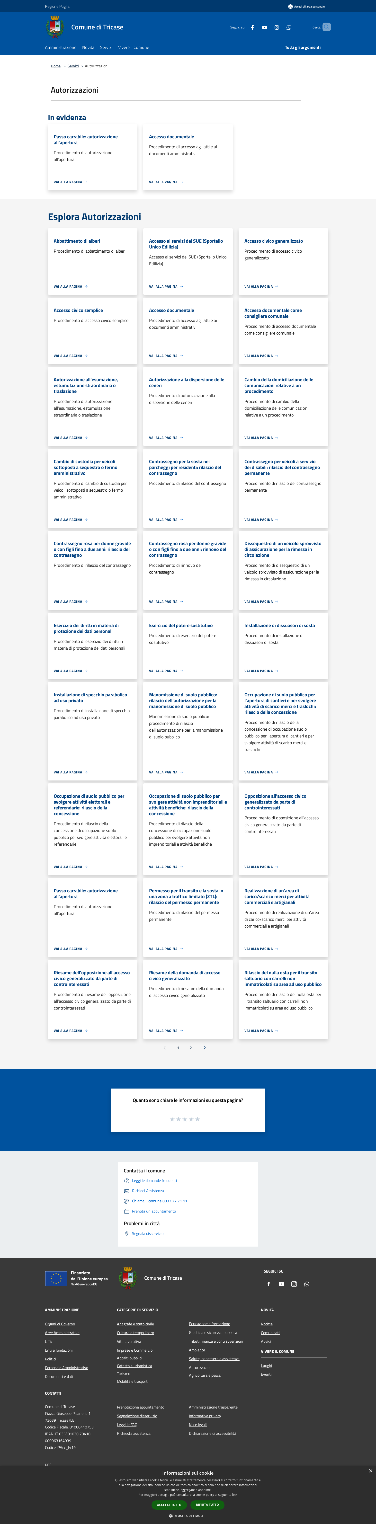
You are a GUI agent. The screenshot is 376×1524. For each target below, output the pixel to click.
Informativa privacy (205, 1416)
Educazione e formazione (209, 1324)
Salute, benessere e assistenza (214, 1359)
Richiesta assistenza (134, 1433)
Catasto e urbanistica (134, 1366)
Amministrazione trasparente (213, 1407)
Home (56, 66)
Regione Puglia (57, 6)
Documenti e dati (59, 1376)
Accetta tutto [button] (169, 1505)
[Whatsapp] (282, 27)
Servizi (73, 66)
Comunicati (270, 1333)
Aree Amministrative (62, 1333)
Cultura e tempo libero (135, 1333)
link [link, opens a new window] (234, 1495)
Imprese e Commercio (134, 1350)
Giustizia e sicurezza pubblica (213, 1332)
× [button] (370, 1471)
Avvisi (266, 1341)
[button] (188, 1515)
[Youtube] (257, 27)
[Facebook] (245, 27)
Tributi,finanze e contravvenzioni (216, 1341)
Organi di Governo (60, 1324)
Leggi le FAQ (127, 1424)
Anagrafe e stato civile (135, 1324)
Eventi (266, 1374)
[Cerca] (325, 27)
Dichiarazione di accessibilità (212, 1433)
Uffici (49, 1341)
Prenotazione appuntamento (140, 1407)
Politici (50, 1359)
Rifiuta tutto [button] (207, 1505)
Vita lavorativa (129, 1341)
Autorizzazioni (201, 1367)
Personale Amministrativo (66, 1368)
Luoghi (266, 1365)
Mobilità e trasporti (133, 1381)
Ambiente (197, 1350)
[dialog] (188, 1495)
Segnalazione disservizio (137, 1416)
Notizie (267, 1324)
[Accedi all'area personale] (306, 6)
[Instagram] (270, 27)
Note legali (198, 1424)
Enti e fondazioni (59, 1350)
